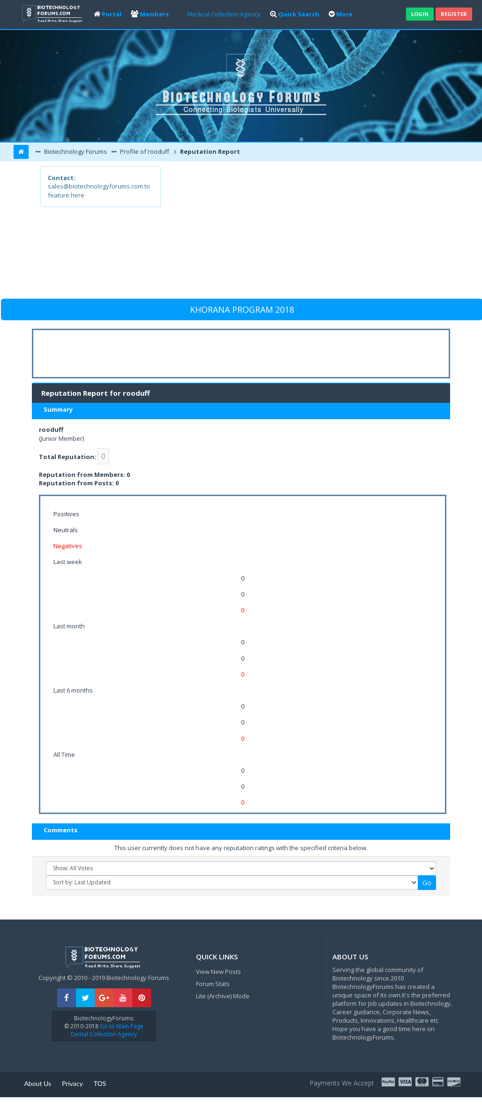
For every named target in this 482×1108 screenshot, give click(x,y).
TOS (100, 1083)
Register (454, 13)
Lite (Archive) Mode (222, 996)
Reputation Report (209, 151)
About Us (37, 1083)
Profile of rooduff (144, 151)
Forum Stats (213, 984)
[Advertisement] (301, 231)
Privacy (72, 1083)
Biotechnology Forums (75, 151)
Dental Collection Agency (104, 1034)
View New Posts (218, 971)
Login (420, 13)
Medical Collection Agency (224, 14)
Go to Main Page (120, 1026)
